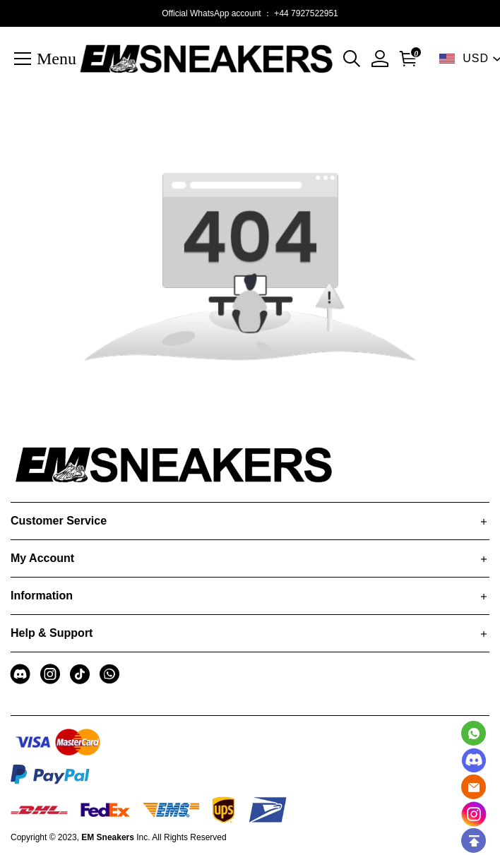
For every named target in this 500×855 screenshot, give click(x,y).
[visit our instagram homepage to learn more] (50, 674)
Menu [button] (56, 57)
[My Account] (380, 58)
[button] (352, 58)
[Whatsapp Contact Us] (473, 733)
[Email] (473, 787)
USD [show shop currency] (476, 58)
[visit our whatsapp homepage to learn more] (109, 674)
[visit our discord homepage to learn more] (20, 674)
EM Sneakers (107, 837)
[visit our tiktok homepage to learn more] (80, 674)
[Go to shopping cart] (405, 58)
